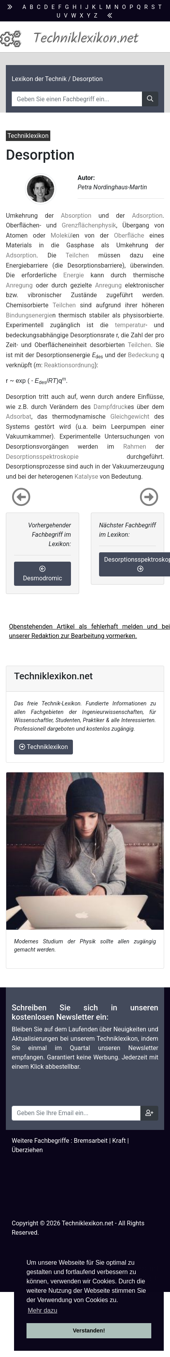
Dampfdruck (111, 407)
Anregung (19, 285)
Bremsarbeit (91, 1140)
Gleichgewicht (129, 416)
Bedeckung (143, 355)
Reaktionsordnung (69, 365)
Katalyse (86, 476)
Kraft (119, 1140)
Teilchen (77, 255)
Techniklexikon (43, 747)
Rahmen (134, 446)
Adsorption (147, 215)
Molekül (62, 235)
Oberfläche (129, 235)
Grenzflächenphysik (89, 225)
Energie (73, 275)
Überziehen (27, 1150)
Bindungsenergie (29, 315)
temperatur (130, 325)
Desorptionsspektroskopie (42, 456)
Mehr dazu (42, 1310)
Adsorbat (18, 416)
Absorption (76, 215)
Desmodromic (42, 574)
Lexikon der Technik (39, 79)
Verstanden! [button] (89, 1330)
